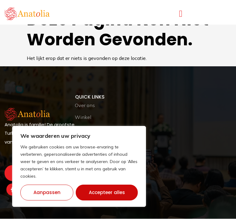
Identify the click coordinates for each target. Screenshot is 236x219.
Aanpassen (47, 192)
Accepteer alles (107, 192)
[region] (79, 166)
